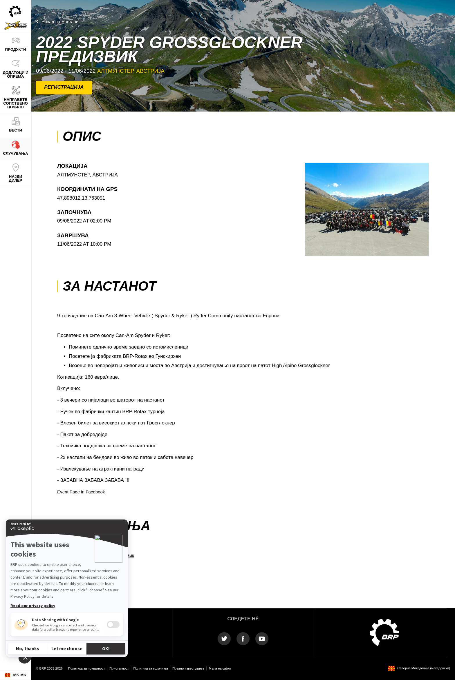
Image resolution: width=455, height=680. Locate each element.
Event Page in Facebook (81, 491)
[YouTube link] (261, 638)
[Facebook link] (243, 638)
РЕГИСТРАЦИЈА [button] (64, 87)
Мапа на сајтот (220, 668)
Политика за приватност (86, 668)
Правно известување (188, 668)
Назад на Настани (59, 21)
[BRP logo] (384, 632)
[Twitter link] (224, 638)
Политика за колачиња (150, 668)
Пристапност (119, 668)
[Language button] (15, 675)
